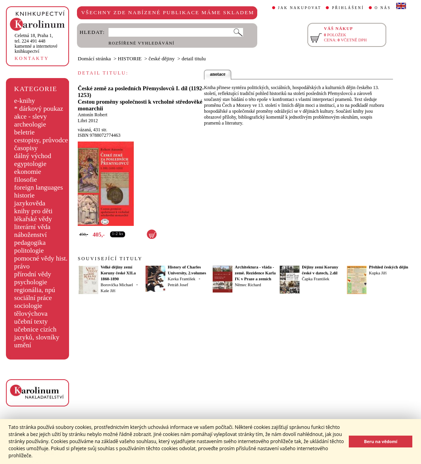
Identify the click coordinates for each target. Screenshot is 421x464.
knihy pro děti (33, 211)
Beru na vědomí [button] (380, 441)
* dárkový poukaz (38, 108)
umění (22, 345)
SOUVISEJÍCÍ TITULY (110, 258)
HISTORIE (130, 58)
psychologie (30, 282)
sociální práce (33, 298)
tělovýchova (31, 313)
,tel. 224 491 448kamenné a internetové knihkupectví (36, 43)
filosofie (25, 179)
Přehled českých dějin (388, 267)
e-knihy (24, 100)
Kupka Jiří (378, 273)
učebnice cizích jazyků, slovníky (37, 333)
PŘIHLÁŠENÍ (348, 8)
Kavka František (181, 279)
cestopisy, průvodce (41, 140)
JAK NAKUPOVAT (300, 8)
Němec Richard (248, 285)
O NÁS (383, 8)
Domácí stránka (94, 58)
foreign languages (38, 187)
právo (22, 266)
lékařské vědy (33, 219)
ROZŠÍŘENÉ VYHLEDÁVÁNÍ (141, 43)
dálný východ (32, 156)
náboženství (30, 235)
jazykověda (29, 203)
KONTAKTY (32, 58)
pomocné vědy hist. (40, 258)
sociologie (28, 305)
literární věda (32, 227)
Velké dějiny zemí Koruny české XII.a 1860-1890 (118, 273)
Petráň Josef (178, 285)
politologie (29, 250)
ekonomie (27, 171)
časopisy (26, 148)
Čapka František (315, 279)
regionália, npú (34, 290)
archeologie (30, 124)
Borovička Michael (117, 285)
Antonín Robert (92, 114)
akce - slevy (30, 116)
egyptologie (30, 164)
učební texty (31, 321)
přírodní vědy (32, 274)
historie (24, 195)
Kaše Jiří (108, 291)
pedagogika (30, 242)
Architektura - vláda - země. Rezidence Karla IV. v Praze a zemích (255, 273)
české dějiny (162, 58)
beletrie (24, 132)
